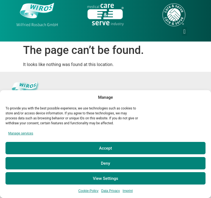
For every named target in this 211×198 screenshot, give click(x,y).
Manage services (20, 133)
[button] (184, 31)
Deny (105, 163)
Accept (105, 148)
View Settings (105, 178)
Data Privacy (110, 191)
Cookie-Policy (88, 191)
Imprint (128, 191)
